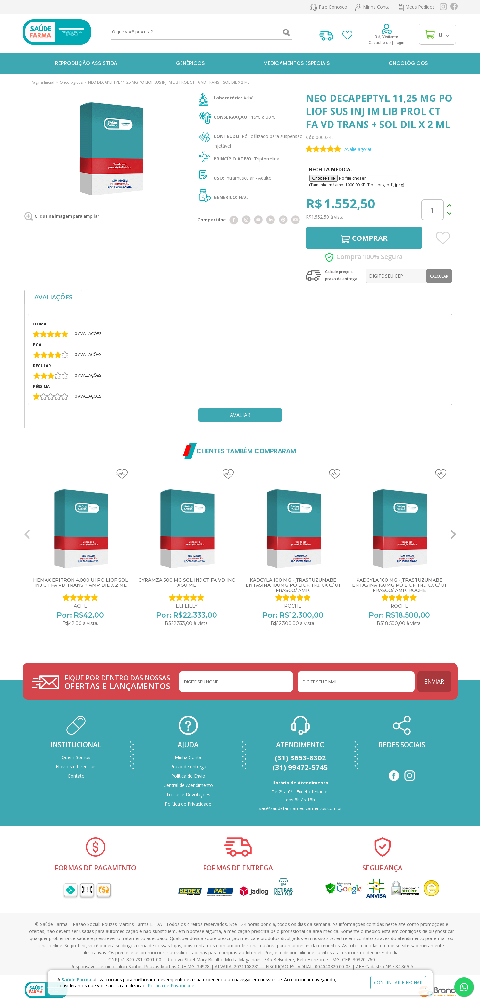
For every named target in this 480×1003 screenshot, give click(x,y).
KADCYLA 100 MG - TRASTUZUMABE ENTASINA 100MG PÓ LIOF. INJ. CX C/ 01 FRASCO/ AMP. (293, 585)
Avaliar (240, 415)
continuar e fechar (398, 983)
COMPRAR (364, 238)
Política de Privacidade (188, 804)
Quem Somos (76, 757)
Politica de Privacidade (171, 985)
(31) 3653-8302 (300, 757)
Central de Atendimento (188, 785)
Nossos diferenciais (76, 767)
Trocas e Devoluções (188, 794)
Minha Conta (188, 757)
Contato (76, 776)
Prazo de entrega (188, 767)
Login (399, 42)
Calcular (439, 276)
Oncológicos (408, 63)
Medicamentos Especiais (296, 63)
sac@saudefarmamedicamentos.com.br (300, 808)
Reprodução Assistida (86, 63)
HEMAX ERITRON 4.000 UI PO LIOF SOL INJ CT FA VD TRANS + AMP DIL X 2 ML (80, 582)
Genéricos (190, 63)
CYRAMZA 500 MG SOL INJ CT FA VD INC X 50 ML (187, 582)
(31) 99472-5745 (300, 767)
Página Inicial (42, 82)
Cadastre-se (380, 42)
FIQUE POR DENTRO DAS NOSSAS (118, 682)
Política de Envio (188, 776)
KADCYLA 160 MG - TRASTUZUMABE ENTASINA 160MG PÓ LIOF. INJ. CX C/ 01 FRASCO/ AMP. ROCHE (399, 585)
